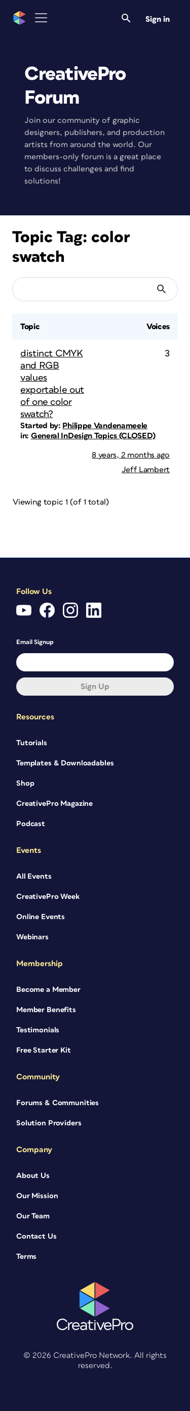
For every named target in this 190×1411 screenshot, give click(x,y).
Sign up (95, 686)
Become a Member (48, 989)
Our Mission (37, 1196)
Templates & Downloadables (65, 763)
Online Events (40, 917)
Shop (25, 783)
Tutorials (31, 743)
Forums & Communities (57, 1103)
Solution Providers (48, 1123)
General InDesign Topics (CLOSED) (93, 436)
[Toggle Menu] (41, 18)
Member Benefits (46, 1010)
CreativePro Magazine (54, 803)
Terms (26, 1256)
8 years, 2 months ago (131, 455)
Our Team (33, 1216)
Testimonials (37, 1030)
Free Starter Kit (43, 1050)
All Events (34, 876)
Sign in (157, 19)
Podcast (30, 824)
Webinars (32, 937)
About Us (33, 1175)
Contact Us (36, 1236)
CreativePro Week (48, 896)
